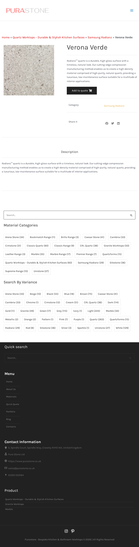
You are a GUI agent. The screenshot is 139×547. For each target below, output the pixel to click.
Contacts (11, 426)
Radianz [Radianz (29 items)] (12, 328)
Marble (9, 509)
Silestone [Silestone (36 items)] (117, 262)
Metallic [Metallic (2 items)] (11, 319)
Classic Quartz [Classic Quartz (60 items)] (38, 245)
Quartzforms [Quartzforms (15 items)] (112, 254)
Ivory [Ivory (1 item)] (77, 311)
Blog (8, 419)
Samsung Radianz (100, 37)
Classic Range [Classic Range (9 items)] (64, 245)
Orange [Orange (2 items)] (30, 319)
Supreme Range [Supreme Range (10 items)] (16, 271)
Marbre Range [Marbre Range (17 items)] (60, 254)
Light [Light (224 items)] (94, 311)
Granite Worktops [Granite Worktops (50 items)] (116, 245)
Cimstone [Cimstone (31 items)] (13, 245)
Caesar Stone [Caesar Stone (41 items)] (94, 237)
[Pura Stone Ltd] (69, 454)
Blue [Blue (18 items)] (69, 294)
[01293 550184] (69, 475)
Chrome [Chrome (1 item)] (32, 302)
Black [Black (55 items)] (52, 294)
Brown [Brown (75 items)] (86, 294)
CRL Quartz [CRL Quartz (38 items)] (89, 245)
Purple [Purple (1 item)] (79, 319)
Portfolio (10, 411)
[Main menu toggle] (132, 10)
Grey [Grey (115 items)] (62, 311)
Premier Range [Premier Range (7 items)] (86, 254)
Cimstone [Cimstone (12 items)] (52, 302)
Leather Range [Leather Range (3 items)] (15, 254)
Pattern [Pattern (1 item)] (47, 319)
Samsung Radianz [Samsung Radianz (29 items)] (91, 262)
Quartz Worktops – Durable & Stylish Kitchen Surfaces (49, 37)
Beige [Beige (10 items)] (35, 294)
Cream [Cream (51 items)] (72, 302)
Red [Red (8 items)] (30, 328)
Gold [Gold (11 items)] (10, 311)
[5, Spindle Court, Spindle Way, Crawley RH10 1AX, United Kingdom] (69, 447)
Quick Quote (12, 404)
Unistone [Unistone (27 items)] (41, 271)
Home (6, 37)
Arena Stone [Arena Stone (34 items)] (14, 237)
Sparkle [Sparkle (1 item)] (83, 328)
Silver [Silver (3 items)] (66, 328)
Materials (11, 396)
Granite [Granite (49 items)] (27, 311)
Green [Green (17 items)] (45, 311)
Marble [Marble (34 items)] (112, 311)
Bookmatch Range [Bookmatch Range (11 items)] (42, 237)
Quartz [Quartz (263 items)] (97, 319)
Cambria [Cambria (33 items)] (117, 237)
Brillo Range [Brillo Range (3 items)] (70, 237)
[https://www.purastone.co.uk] (69, 461)
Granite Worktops (14, 504)
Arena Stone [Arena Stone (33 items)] (14, 294)
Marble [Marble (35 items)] (37, 254)
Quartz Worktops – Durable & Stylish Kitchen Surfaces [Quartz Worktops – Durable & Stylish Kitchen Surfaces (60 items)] (38, 262)
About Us (11, 389)
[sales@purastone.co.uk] (69, 468)
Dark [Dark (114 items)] (113, 302)
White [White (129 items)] (122, 328)
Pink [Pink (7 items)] (63, 319)
